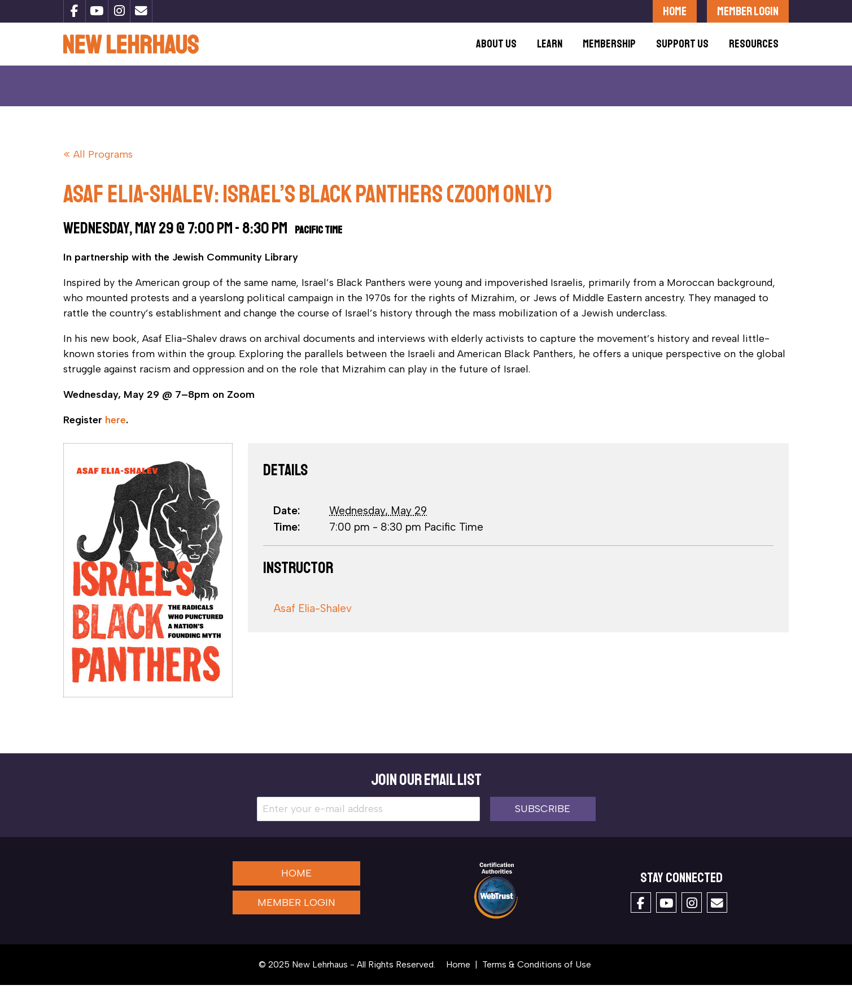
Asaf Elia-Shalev (312, 621)
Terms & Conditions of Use (536, 977)
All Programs (103, 167)
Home (675, 11)
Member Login (748, 11)
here (115, 433)
